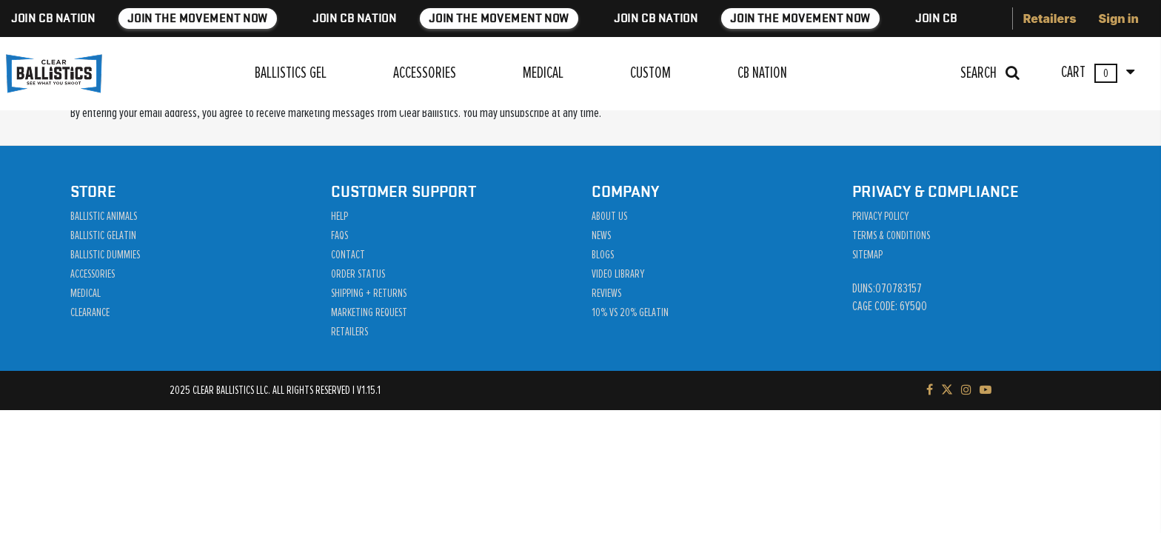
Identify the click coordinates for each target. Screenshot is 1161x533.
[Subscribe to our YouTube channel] (985, 390)
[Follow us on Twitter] (947, 390)
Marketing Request (369, 312)
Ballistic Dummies (105, 255)
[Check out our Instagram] (966, 390)
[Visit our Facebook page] (929, 390)
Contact (348, 255)
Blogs (603, 255)
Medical (85, 293)
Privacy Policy (880, 216)
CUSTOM (650, 73)
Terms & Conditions (891, 235)
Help (339, 216)
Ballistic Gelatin (103, 235)
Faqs (339, 235)
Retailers (1050, 18)
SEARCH (990, 73)
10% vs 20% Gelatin (630, 312)
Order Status (358, 274)
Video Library (618, 274)
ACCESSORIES (424, 73)
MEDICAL (543, 73)
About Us (609, 216)
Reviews (606, 293)
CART (1097, 73)
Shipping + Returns (368, 293)
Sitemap (867, 255)
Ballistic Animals (103, 216)
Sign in (1119, 18)
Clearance (90, 312)
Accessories (92, 274)
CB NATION (762, 73)
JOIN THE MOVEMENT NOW (287, 18)
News (601, 235)
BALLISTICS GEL (291, 73)
